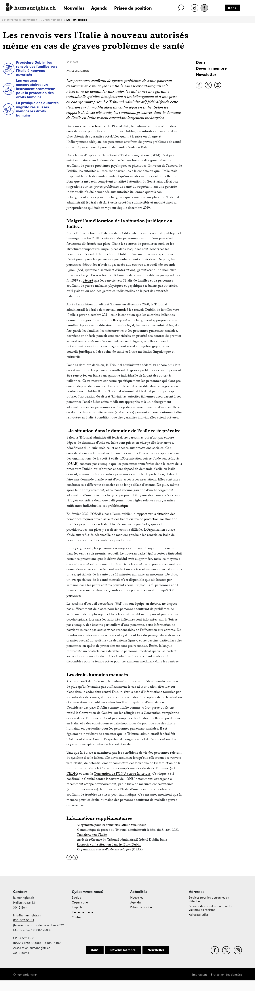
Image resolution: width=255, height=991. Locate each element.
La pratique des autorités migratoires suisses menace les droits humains (37, 109)
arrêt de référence (93, 126)
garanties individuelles (101, 320)
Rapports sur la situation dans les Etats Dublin (109, 844)
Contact (77, 917)
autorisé (122, 309)
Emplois (77, 907)
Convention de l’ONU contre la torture (122, 773)
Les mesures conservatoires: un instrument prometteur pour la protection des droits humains (35, 88)
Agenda (99, 8)
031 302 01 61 (23, 920)
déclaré (88, 280)
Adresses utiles (198, 915)
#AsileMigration (76, 19)
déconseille (102, 535)
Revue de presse (82, 912)
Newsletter (206, 74)
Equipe (76, 897)
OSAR (72, 463)
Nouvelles (74, 8)
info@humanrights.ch (27, 915)
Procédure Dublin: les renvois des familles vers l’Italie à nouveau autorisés (37, 68)
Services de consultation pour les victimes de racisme (210, 908)
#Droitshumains (51, 19)
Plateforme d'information (20, 19)
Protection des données (226, 975)
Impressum (199, 975)
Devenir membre (211, 68)
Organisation (81, 902)
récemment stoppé (80, 784)
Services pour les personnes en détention (209, 899)
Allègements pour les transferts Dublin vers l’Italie (111, 825)
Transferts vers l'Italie (92, 835)
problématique (118, 505)
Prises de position (133, 8)
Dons (232, 8)
